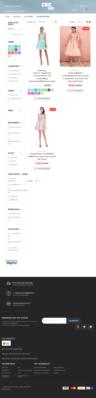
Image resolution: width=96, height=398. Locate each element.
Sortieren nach (31, 22)
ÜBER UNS (5, 367)
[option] (29, 90)
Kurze (13, 95)
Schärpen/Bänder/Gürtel (18, 190)
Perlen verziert (12, 179)
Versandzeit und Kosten (23, 376)
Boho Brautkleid (59, 367)
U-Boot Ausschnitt (13, 249)
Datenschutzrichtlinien (25, 370)
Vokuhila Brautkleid (40, 367)
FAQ (19, 367)
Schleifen (14, 184)
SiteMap (56, 373)
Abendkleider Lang (60, 370)
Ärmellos (14, 213)
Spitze (13, 164)
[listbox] (42, 92)
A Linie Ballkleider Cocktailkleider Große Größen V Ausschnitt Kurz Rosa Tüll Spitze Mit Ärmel (75, 77)
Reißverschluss (14, 141)
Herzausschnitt (14, 242)
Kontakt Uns (5, 370)
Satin (13, 157)
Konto (75, 10)
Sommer (14, 74)
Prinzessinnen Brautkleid (42, 370)
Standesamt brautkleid (41, 373)
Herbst (13, 77)
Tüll (12, 161)
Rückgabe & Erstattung (5, 376)
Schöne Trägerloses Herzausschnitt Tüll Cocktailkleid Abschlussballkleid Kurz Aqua (42, 77)
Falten (13, 200)
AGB (19, 373)
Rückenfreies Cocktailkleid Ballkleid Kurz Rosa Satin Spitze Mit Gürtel (42, 156)
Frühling (14, 70)
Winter (13, 81)
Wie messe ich (6, 373)
